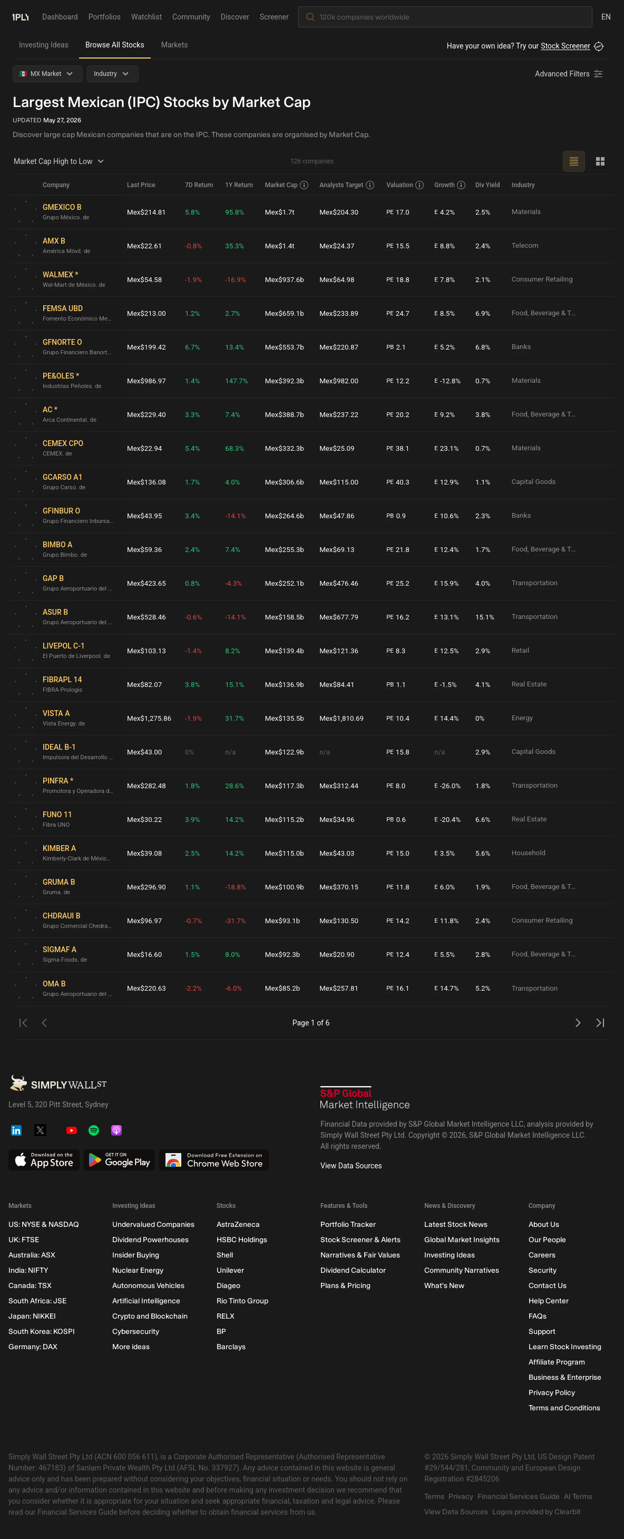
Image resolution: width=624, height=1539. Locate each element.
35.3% (237, 245)
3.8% (484, 414)
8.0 (397, 786)
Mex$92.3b (285, 954)
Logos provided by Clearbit (536, 1511)
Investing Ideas (44, 45)
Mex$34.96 (339, 819)
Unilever (230, 1270)
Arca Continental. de (71, 420)
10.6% (448, 516)
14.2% (237, 819)
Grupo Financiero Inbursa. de (81, 521)
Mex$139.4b (287, 650)
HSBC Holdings (242, 1239)
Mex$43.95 (145, 515)
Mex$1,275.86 (150, 718)
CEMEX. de (58, 454)
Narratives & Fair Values (360, 1255)
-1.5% (447, 685)
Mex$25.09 (339, 448)
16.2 (399, 617)
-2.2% (196, 988)
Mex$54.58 (145, 279)
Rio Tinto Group (242, 1300)
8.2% (235, 650)
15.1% (486, 617)
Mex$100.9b (287, 887)
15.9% (448, 583)
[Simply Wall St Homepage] (20, 16)
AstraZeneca (238, 1224)
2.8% (484, 954)
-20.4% (449, 820)
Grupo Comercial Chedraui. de (81, 926)
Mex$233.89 (341, 313)
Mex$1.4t (282, 245)
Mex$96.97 (145, 920)
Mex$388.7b (287, 414)
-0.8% (196, 245)
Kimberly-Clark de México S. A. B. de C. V (81, 859)
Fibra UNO (57, 825)
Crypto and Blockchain (150, 1316)
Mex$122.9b (287, 752)
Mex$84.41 (339, 684)
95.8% (237, 212)
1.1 (397, 685)
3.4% (195, 515)
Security (543, 1270)
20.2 (399, 415)
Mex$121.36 (341, 650)
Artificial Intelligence (146, 1300)
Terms (434, 1496)
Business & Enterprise (565, 1377)
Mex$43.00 (145, 752)
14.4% (448, 718)
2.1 (397, 347)
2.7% (235, 313)
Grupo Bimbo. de (66, 555)
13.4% (237, 347)
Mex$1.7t (282, 212)
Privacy (460, 1496)
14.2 (399, 921)
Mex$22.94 (145, 448)
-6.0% (236, 988)
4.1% (484, 684)
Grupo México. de (67, 217)
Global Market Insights (462, 1239)
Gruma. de (57, 892)
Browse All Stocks (114, 45)
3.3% (195, 414)
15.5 (399, 246)
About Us (544, 1224)
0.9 (397, 516)
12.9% (448, 482)
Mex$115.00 (341, 482)
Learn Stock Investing (565, 1346)
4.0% (235, 482)
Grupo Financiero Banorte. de (81, 352)
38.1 (399, 448)
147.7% (239, 380)
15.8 (399, 752)
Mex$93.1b (285, 920)
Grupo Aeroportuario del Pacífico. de (81, 589)
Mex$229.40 (147, 414)
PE (391, 212)
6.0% (446, 887)
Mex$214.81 (147, 212)
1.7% (195, 482)
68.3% (237, 448)
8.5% (446, 313)
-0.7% (196, 920)
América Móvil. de (68, 251)
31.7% (237, 718)
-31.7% (238, 920)
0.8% (195, 583)
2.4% (484, 245)
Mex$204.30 (341, 212)
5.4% (195, 448)
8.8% (446, 246)
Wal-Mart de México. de (76, 285)
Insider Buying (135, 1255)
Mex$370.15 (341, 887)
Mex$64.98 (339, 279)
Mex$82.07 (145, 684)
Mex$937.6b (287, 279)
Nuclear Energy (137, 1270)
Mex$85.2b (285, 988)
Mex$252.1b (287, 583)
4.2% (446, 212)
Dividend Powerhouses (150, 1239)
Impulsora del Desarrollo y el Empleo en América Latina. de (81, 757)
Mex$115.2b (287, 819)
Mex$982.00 (341, 380)
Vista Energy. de (65, 724)
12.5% (448, 651)
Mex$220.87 (341, 347)
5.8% (195, 212)
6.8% (484, 347)
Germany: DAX (32, 1346)
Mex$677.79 (341, 617)
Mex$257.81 (341, 988)
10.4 (399, 718)
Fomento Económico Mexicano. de (81, 319)
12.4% (448, 550)
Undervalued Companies (153, 1224)
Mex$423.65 (147, 583)
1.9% (484, 887)
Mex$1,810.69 (344, 718)
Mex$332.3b (287, 448)
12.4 (399, 955)
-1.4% (196, 650)
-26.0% (449, 786)
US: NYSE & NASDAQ (43, 1224)
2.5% (484, 212)
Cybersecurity (135, 1331)
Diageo (228, 1285)
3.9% (195, 819)
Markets (174, 45)
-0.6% (196, 617)
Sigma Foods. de (66, 960)
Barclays (231, 1346)
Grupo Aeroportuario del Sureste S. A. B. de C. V (81, 622)
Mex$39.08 (145, 853)
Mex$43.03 (339, 853)
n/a (232, 752)
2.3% (484, 515)
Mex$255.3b (287, 549)
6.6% (484, 819)
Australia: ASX (31, 1255)
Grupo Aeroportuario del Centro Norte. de (81, 994)
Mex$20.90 (339, 954)
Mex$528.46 (147, 617)
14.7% (448, 989)
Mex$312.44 (341, 785)
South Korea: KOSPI (41, 1331)
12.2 (399, 381)
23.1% (448, 448)
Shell (225, 1255)
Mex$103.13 (147, 650)
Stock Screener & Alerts (360, 1239)
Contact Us (548, 1285)
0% (480, 718)
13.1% (448, 617)
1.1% (484, 482)
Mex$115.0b (287, 853)
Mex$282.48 (147, 785)
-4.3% (236, 583)
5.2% (446, 347)
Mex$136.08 (147, 482)
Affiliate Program (557, 1362)
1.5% (195, 954)
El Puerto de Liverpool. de (78, 656)
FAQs (538, 1316)
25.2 (399, 583)
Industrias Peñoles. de (74, 386)
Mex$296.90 (147, 887)
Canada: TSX (30, 1285)
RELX (226, 1316)
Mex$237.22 (341, 414)
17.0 (399, 212)
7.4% (235, 414)
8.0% (235, 954)
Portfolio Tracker (348, 1224)
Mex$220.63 (147, 988)
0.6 (397, 820)
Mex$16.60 (145, 954)
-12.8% (449, 381)
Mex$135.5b (287, 718)
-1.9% (196, 279)
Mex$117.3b (287, 785)
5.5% (446, 955)
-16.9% (238, 279)
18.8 (399, 280)
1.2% (195, 313)
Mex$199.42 (147, 347)
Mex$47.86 (339, 515)
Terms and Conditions (564, 1408)
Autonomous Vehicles (148, 1285)
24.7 (399, 313)
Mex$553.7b (287, 347)
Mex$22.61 (145, 245)
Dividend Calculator (353, 1270)
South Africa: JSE (37, 1300)
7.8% (446, 280)
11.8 (399, 887)
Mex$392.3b (287, 380)
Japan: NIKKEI (32, 1316)
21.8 (399, 550)
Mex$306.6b (287, 482)
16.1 (399, 989)
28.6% (237, 785)
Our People (547, 1239)
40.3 (399, 482)
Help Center (549, 1300)
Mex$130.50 (341, 920)
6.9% (484, 313)
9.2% (446, 415)
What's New (444, 1285)
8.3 (397, 651)
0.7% (484, 380)
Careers (542, 1255)
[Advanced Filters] (569, 73)
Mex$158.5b (287, 617)
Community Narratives (461, 1270)
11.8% (448, 921)
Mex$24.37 (339, 245)
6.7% (195, 347)
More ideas (131, 1346)
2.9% (484, 650)
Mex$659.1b (287, 313)
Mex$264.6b (287, 515)
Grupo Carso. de (65, 487)
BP (221, 1331)
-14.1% (238, 515)
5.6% (484, 853)
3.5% (446, 853)
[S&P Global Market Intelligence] (365, 1098)
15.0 (399, 853)
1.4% (195, 380)
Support (542, 1331)
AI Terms (578, 1496)
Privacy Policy (552, 1392)
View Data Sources (351, 1165)
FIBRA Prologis (64, 690)
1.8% (195, 785)
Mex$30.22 (145, 819)
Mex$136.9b (287, 684)
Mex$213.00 (147, 313)
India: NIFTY (28, 1270)
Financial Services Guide (518, 1496)
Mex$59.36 (145, 549)
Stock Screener (565, 46)
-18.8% (238, 887)
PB (391, 347)
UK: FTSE (23, 1239)
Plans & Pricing (345, 1285)
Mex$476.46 (341, 583)
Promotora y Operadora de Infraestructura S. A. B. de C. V (81, 791)
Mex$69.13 (339, 549)
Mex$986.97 (147, 380)
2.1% (484, 279)
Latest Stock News (455, 1224)
